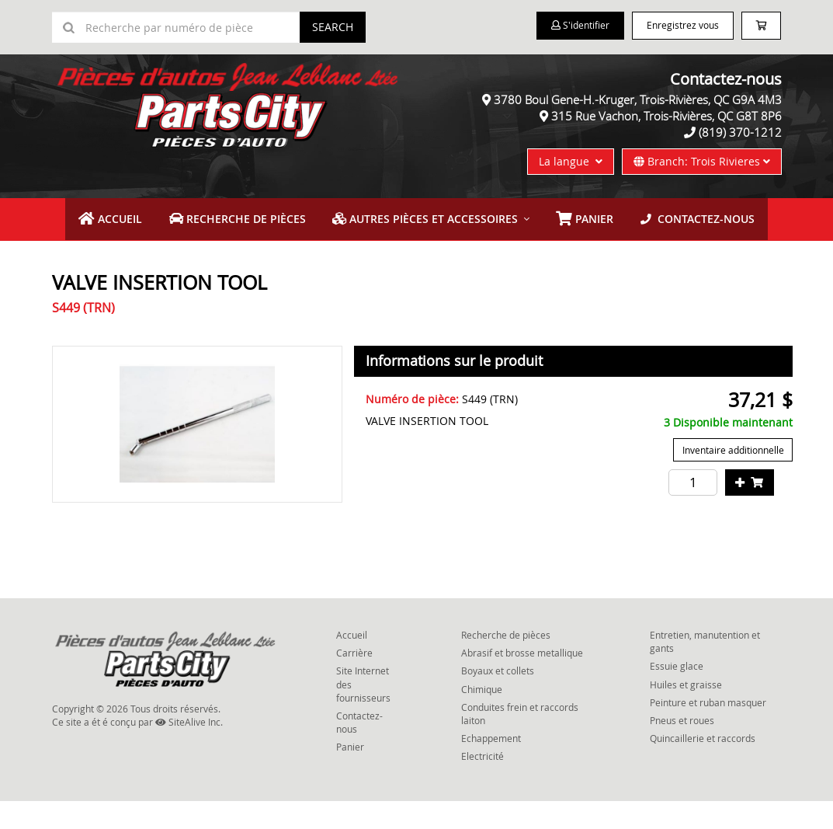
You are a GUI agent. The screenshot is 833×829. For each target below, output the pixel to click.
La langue (570, 192)
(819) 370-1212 (740, 163)
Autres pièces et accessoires (425, 248)
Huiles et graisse (686, 711)
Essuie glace (676, 694)
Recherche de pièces (262, 248)
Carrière (354, 680)
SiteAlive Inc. (189, 749)
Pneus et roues (682, 747)
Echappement (491, 766)
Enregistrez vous (676, 26)
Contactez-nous (661, 248)
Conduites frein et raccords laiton (519, 741)
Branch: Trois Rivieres (701, 192)
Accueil (152, 248)
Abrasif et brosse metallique (522, 680)
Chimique (481, 716)
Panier (350, 774)
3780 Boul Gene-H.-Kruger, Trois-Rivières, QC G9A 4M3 (638, 130)
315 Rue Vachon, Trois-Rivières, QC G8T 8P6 (666, 147)
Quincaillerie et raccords (702, 766)
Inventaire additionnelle (733, 478)
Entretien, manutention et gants (705, 669)
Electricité (482, 784)
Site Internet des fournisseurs (363, 711)
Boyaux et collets (497, 698)
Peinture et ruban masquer (708, 729)
